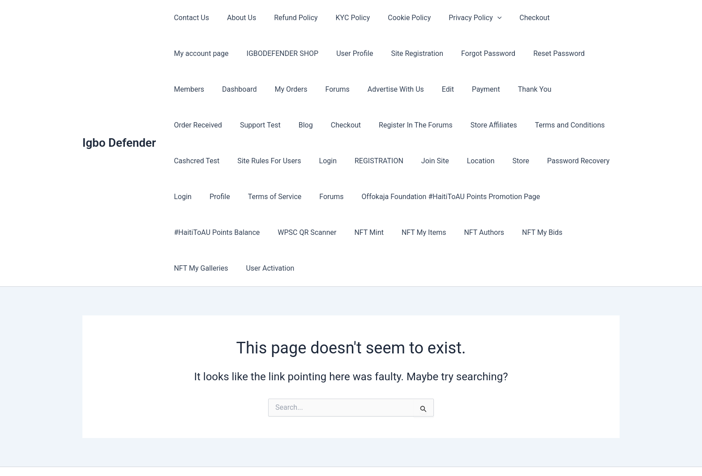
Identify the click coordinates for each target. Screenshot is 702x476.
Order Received (469, 89)
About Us (236, 17)
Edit (335, 89)
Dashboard (572, 53)
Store (327, 161)
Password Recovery (381, 161)
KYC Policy (340, 17)
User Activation (433, 232)
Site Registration (335, 53)
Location (291, 161)
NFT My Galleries (367, 232)
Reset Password (470, 53)
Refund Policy (286, 17)
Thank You (414, 89)
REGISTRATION (196, 161)
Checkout (511, 17)
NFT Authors (251, 232)
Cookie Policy (393, 17)
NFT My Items (194, 232)
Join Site (249, 161)
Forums (231, 89)
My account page (568, 17)
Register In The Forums (254, 125)
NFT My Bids (306, 232)
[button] (477, 18)
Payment (369, 89)
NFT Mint (553, 196)
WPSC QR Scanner (494, 196)
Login (596, 125)
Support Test (528, 89)
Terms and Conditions (400, 125)
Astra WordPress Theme (424, 453)
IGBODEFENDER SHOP (208, 53)
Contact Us (189, 17)
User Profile (276, 53)
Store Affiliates (327, 125)
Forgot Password (403, 53)
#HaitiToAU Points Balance (408, 196)
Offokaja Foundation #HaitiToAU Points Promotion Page (261, 196)
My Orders (188, 89)
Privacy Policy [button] (455, 18)
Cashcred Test (472, 125)
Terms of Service (521, 161)
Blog (570, 89)
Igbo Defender (119, 125)
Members (525, 53)
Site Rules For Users (541, 125)
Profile (469, 161)
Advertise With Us (286, 89)
